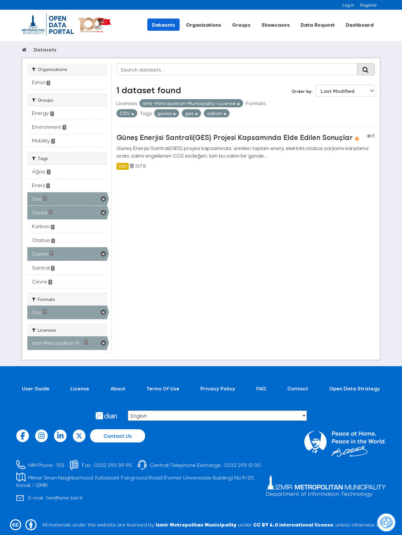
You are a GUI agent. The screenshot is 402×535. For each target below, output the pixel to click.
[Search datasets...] (237, 69)
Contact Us (118, 435)
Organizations (203, 24)
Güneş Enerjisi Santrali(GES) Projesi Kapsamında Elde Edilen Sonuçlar (235, 137)
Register (368, 5)
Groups (241, 24)
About (118, 388)
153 (60, 465)
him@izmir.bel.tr (64, 497)
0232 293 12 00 (242, 465)
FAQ (261, 388)
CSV (123, 166)
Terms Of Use (162, 388)
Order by (301, 91)
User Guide (35, 388)
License (79, 388)
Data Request (318, 24)
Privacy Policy (217, 388)
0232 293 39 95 (113, 465)
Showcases (275, 24)
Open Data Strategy (354, 388)
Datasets (163, 24)
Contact (297, 388)
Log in (348, 5)
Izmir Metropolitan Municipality (196, 524)
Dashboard (360, 24)
